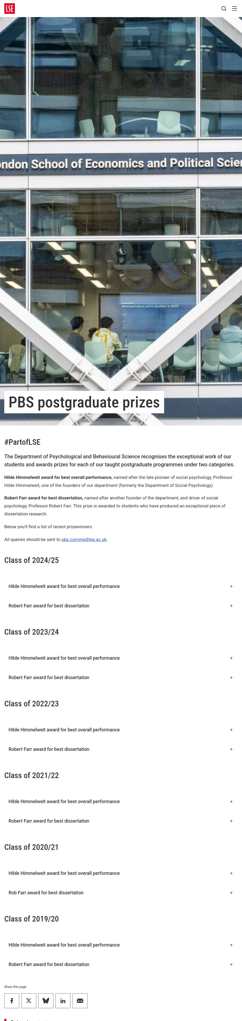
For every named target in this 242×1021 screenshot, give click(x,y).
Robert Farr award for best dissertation (121, 605)
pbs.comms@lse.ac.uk (84, 539)
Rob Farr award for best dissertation (121, 892)
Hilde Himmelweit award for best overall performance (121, 586)
